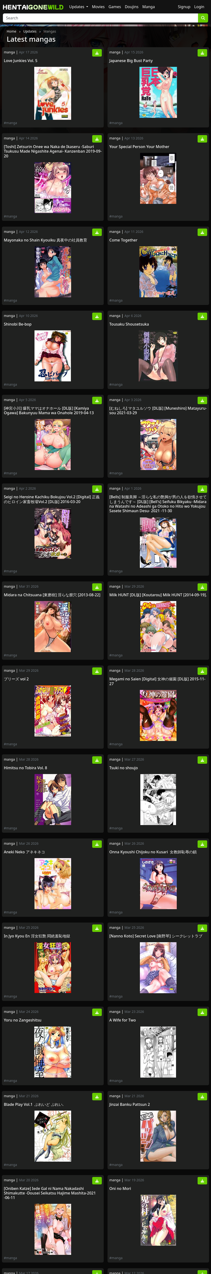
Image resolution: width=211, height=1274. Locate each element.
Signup (184, 6)
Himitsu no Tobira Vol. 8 (25, 768)
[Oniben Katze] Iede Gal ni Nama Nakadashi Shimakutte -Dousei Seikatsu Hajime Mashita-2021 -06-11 (50, 1193)
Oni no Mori (120, 1188)
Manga (148, 6)
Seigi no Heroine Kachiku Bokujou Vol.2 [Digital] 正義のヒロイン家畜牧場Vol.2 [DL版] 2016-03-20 (52, 499)
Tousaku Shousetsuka (129, 324)
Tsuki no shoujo (123, 768)
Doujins (131, 6)
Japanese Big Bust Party (131, 60)
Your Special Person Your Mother (139, 146)
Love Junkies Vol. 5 (20, 60)
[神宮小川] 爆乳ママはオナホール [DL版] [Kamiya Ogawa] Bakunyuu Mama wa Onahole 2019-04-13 (49, 410)
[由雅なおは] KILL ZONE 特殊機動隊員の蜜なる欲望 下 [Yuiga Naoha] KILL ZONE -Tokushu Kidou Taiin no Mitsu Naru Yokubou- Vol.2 (156, 1241)
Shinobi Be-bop (18, 324)
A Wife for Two (122, 1020)
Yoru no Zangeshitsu (22, 1020)
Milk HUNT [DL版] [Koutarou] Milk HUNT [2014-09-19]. (158, 595)
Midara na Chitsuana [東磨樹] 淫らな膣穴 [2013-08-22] (52, 595)
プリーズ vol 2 (16, 679)
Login (199, 6)
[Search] (100, 18)
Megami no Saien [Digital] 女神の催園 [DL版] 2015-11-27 (157, 681)
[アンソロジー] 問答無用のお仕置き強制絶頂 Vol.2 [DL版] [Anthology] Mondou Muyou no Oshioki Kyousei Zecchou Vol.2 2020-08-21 (50, 1241)
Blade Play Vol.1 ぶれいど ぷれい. (33, 1104)
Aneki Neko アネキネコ (25, 852)
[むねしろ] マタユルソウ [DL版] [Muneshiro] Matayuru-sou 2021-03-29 (158, 410)
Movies (98, 6)
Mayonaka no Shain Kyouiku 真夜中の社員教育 (45, 240)
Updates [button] (77, 6)
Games (114, 6)
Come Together (123, 240)
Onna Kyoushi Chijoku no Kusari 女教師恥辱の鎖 (153, 852)
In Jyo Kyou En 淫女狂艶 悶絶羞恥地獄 (37, 936)
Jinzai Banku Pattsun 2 (129, 1104)
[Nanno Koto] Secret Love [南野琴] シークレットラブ (155, 936)
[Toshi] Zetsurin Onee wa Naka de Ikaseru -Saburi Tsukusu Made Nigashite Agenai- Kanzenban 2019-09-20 (53, 151)
